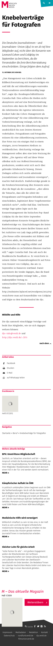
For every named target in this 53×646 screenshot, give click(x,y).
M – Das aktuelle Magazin (23, 591)
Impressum (7, 632)
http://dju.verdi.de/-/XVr (14, 337)
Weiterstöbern (35, 602)
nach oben (44, 343)
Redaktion (33, 632)
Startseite (6, 433)
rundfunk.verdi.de (25, 635)
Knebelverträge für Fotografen (33, 433)
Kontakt (44, 632)
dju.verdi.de (41, 635)
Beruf (15, 433)
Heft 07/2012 (10, 405)
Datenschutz (9, 635)
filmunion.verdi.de (26, 639)
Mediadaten (21, 632)
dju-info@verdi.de (11, 333)
